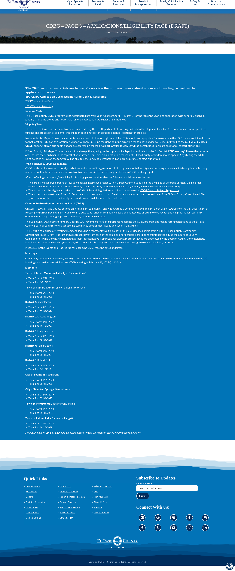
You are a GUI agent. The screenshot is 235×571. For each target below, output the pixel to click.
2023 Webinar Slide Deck (39, 106)
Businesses (31, 497)
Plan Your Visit (101, 502)
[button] (213, 2)
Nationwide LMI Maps (37, 143)
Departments (32, 518)
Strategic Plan (66, 523)
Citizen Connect (101, 518)
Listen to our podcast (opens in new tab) (190, 524)
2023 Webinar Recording (39, 111)
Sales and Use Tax (103, 491)
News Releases (67, 518)
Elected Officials (33, 523)
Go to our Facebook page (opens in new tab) (143, 534)
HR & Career (32, 512)
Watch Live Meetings (70, 512)
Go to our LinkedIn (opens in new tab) (206, 534)
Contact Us (65, 491)
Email (144, 488)
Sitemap (98, 512)
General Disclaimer (69, 497)
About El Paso (100, 507)
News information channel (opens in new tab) (143, 524)
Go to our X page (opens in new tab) (158, 534)
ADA (96, 497)
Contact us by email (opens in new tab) (175, 524)
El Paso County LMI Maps (39, 156)
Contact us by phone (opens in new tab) (158, 524)
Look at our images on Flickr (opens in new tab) (206, 524)
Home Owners (33, 491)
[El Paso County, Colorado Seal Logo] (117, 548)
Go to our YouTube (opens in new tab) (174, 534)
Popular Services (68, 507)
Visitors (29, 502)
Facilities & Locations (36, 507)
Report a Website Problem (72, 502)
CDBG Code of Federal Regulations (159, 195)
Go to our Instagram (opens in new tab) (190, 534)
